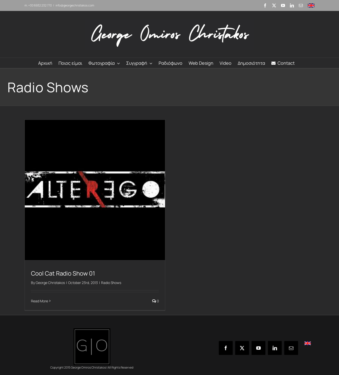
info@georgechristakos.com (75, 5)
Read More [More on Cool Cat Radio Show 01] (39, 301)
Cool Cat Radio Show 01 (63, 273)
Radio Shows (111, 282)
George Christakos (50, 282)
